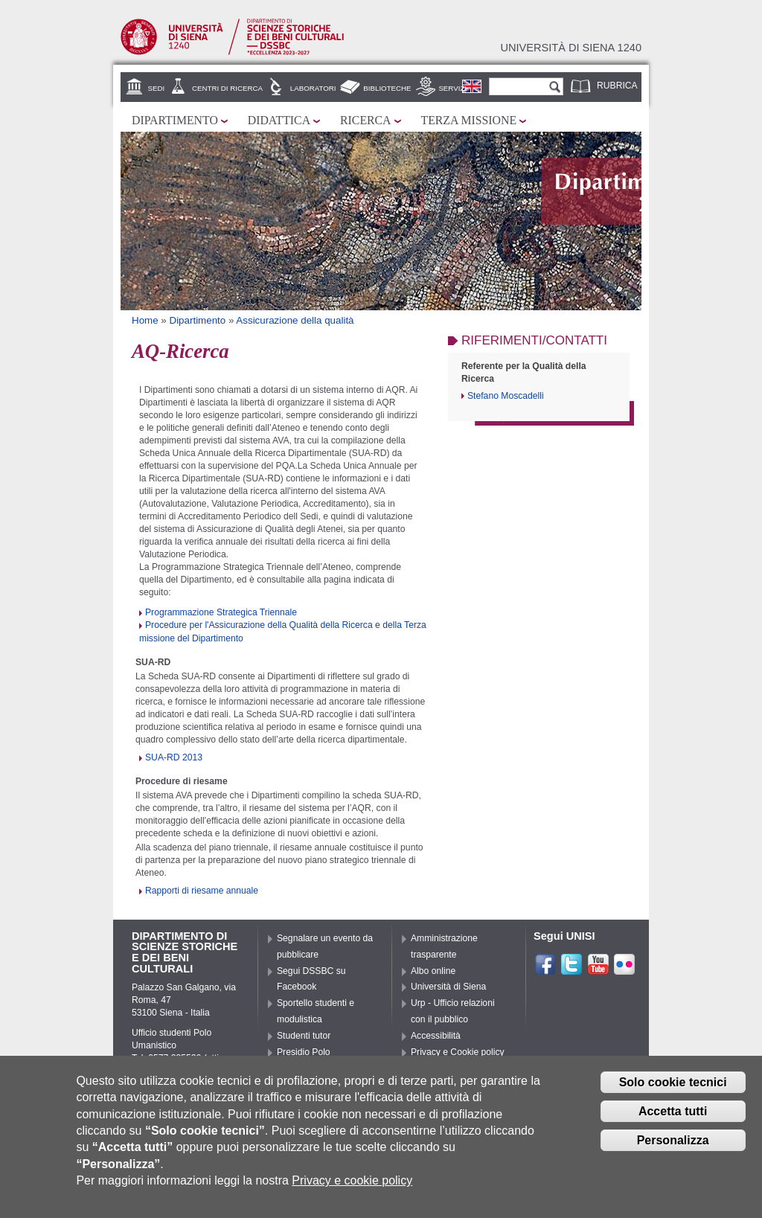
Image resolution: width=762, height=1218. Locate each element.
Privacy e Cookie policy (458, 1052)
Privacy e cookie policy (352, 1181)
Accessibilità (436, 1036)
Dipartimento (175, 120)
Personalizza (673, 1140)
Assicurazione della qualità (294, 320)
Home (145, 320)
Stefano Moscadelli (505, 396)
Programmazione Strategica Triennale (221, 612)
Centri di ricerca (227, 88)
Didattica (279, 120)
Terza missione (469, 120)
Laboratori (313, 88)
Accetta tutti (672, 1111)
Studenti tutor (303, 1036)
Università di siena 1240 (570, 48)
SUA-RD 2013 (173, 757)
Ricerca (365, 120)
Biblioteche (387, 88)
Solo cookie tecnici (673, 1082)
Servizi (452, 88)
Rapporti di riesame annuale (201, 890)
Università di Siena (448, 986)
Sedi (156, 88)
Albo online (433, 971)
